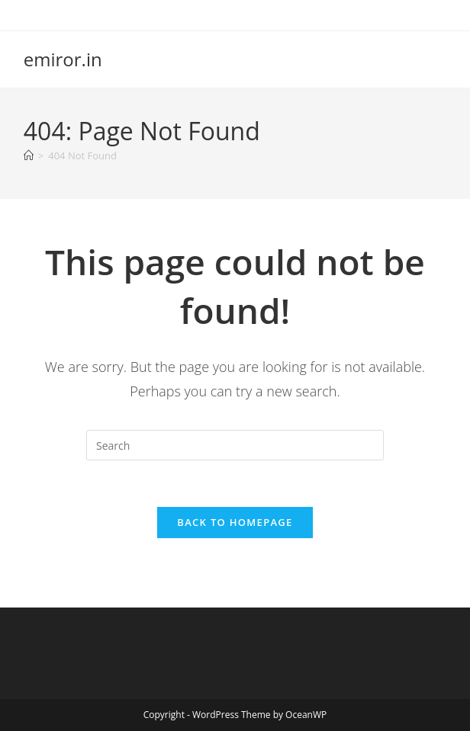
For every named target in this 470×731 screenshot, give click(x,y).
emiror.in (63, 59)
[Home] (29, 155)
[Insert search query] (235, 445)
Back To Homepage (234, 522)
